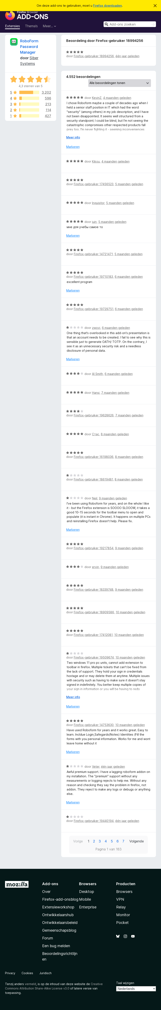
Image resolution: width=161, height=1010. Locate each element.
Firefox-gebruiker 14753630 (94, 725)
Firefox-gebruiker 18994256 (94, 56)
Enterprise (87, 907)
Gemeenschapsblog (59, 930)
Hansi (96, 392)
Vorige (78, 841)
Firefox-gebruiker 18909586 (94, 612)
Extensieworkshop (58, 907)
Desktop (86, 891)
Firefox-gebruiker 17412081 (93, 635)
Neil (94, 498)
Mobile (85, 899)
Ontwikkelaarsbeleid (60, 922)
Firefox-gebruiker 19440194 (94, 821)
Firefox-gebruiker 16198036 (93, 457)
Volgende (136, 841)
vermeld (30, 984)
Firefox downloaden (107, 5)
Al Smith (97, 374)
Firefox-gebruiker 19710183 (93, 276)
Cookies (27, 973)
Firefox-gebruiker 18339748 (93, 589)
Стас (95, 434)
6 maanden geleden (129, 276)
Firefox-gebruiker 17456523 (93, 184)
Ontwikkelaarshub (58, 915)
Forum (47, 938)
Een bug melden (56, 946)
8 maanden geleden (115, 434)
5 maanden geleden (129, 184)
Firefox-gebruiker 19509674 (94, 657)
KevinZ (96, 97)
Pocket (122, 922)
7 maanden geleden (115, 392)
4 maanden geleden (117, 97)
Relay (121, 907)
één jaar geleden (127, 56)
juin (94, 221)
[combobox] (130, 24)
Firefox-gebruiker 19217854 (93, 548)
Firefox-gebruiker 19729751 (93, 309)
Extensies (12, 26)
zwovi (96, 327)
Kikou (96, 161)
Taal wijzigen (125, 983)
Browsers (124, 891)
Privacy (10, 973)
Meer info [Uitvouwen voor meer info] (73, 137)
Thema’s (31, 26)
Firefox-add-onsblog (60, 899)
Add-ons (50, 884)
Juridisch (45, 973)
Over (46, 891)
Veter (95, 766)
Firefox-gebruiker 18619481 (93, 479)
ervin (95, 567)
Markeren (73, 147)
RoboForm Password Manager (29, 46)
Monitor (123, 915)
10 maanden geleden (130, 612)
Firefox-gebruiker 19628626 (94, 415)
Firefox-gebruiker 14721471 (93, 254)
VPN (120, 899)
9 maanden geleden (113, 498)
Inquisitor (98, 203)
